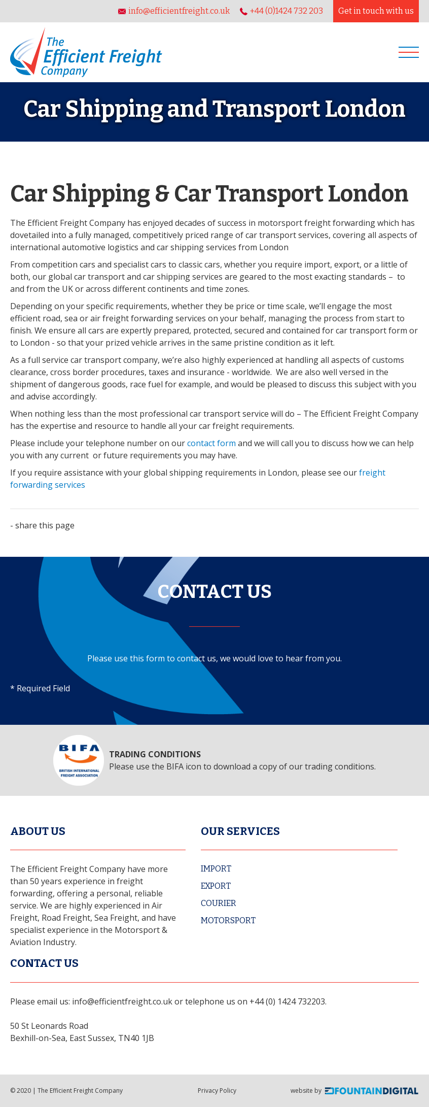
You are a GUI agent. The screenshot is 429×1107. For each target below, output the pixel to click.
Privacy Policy (217, 1090)
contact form (211, 443)
